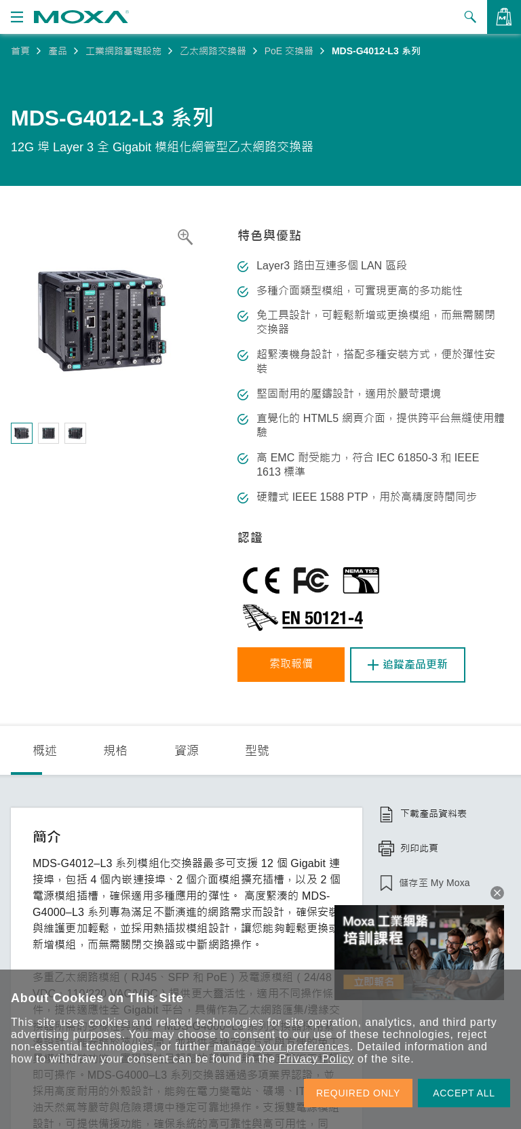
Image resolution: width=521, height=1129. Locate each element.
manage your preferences (282, 1046)
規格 (115, 751)
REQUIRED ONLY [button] (358, 1093)
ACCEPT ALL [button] (464, 1093)
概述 (45, 751)
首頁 (20, 50)
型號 (257, 751)
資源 (186, 751)
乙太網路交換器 (213, 50)
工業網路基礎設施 (123, 50)
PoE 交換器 (289, 50)
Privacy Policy (316, 1059)
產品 (57, 50)
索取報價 (291, 664)
